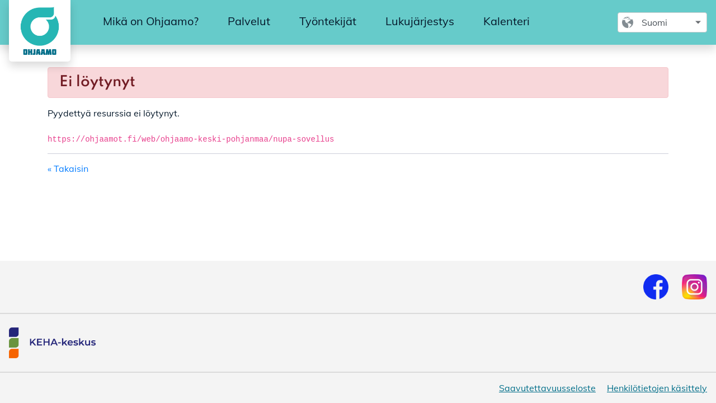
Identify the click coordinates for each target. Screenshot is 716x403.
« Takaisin (68, 168)
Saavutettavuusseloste (547, 387)
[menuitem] (151, 21)
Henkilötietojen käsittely (657, 387)
